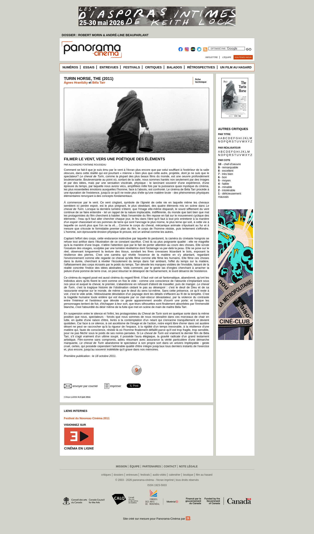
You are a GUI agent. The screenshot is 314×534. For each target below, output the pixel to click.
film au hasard (204, 474)
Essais (88, 67)
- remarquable (228, 167)
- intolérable (226, 190)
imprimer (115, 386)
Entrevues (109, 67)
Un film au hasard (235, 67)
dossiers (118, 474)
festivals (145, 474)
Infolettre (211, 57)
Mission (121, 466)
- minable (225, 187)
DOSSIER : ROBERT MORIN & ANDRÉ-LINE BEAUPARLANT (105, 35)
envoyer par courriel (85, 386)
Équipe (135, 466)
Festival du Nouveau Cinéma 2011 (87, 418)
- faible (223, 183)
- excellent (225, 170)
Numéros (70, 67)
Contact (170, 466)
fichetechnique (200, 80)
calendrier (175, 474)
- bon (222, 177)
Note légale (188, 466)
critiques (106, 474)
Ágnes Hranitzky (76, 82)
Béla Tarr (98, 82)
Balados (174, 67)
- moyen (224, 180)
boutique (188, 474)
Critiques (153, 67)
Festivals (131, 67)
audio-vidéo (159, 474)
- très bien (225, 174)
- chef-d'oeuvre (229, 164)
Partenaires (151, 466)
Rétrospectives (201, 67)
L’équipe (226, 57)
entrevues (132, 474)
